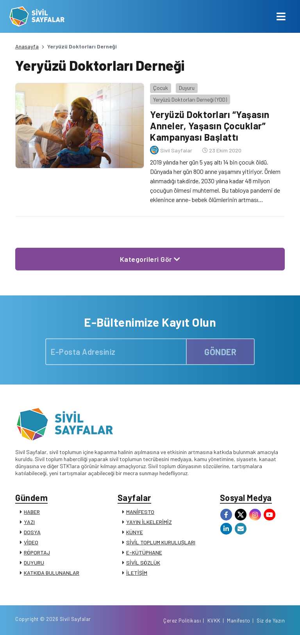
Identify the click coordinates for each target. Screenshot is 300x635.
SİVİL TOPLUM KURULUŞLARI (160, 542)
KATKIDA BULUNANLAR (51, 572)
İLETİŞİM (136, 572)
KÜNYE (134, 532)
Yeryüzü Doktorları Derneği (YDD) (190, 99)
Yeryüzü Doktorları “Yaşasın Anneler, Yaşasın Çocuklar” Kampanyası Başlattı (210, 126)
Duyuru (187, 87)
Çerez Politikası (182, 620)
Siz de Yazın (271, 620)
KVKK (214, 620)
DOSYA (32, 532)
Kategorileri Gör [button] (150, 259)
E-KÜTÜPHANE (144, 552)
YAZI (29, 522)
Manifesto (238, 620)
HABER (32, 511)
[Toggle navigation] (281, 16)
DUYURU (34, 562)
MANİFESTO (140, 511)
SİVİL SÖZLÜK (143, 562)
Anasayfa (27, 46)
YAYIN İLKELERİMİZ (149, 522)
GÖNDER (220, 352)
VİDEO (31, 542)
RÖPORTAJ (37, 552)
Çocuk (160, 87)
